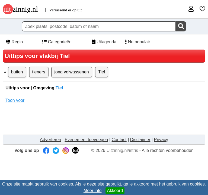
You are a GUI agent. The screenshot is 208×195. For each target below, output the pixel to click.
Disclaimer (140, 139)
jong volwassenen (72, 72)
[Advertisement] (104, 119)
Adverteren (50, 139)
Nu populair (136, 42)
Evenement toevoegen (86, 139)
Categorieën (57, 42)
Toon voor (14, 100)
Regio (14, 42)
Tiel (101, 72)
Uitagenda (103, 42)
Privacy (161, 139)
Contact (119, 139)
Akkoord (115, 190)
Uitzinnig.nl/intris (122, 150)
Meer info (93, 190)
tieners (38, 72)
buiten (17, 72)
